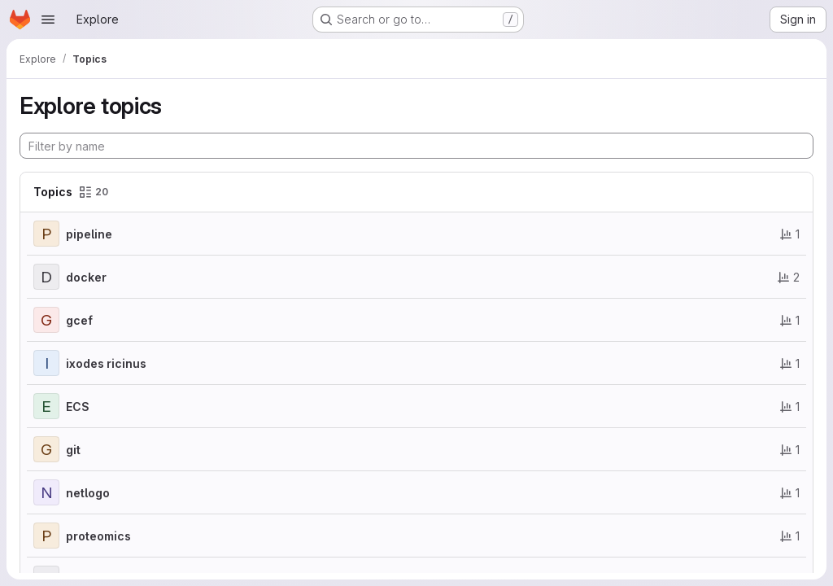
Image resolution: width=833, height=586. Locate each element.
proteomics (98, 536)
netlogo (88, 493)
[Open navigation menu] (48, 20)
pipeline (89, 234)
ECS (77, 406)
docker (86, 277)
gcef (79, 320)
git (73, 450)
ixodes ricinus (106, 363)
